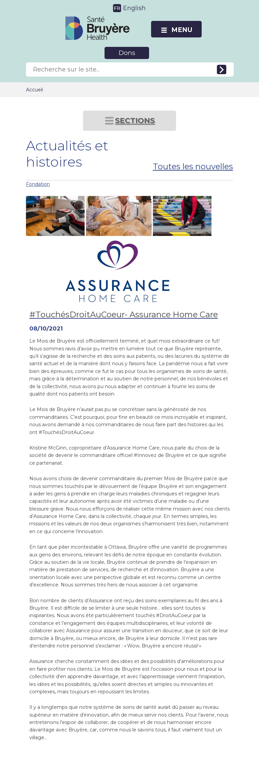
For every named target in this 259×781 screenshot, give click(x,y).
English (134, 8)
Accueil (34, 90)
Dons (127, 53)
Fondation (38, 184)
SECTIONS (135, 120)
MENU (181, 30)
